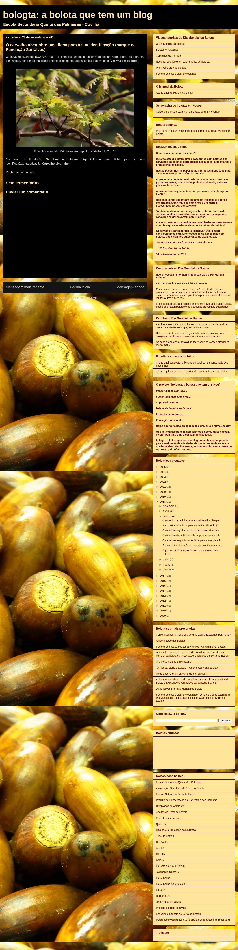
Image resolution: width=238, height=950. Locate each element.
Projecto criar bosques (168, 818)
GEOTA (160, 854)
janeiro (167, 569)
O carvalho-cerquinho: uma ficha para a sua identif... (192, 540)
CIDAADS (161, 842)
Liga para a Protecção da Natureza (176, 829)
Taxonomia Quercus (167, 871)
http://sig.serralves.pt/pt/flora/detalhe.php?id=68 (85, 151)
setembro (168, 516)
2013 (163, 595)
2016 (163, 580)
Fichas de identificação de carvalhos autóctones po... (192, 545)
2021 (163, 486)
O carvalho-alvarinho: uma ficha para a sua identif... (191, 535)
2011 (163, 605)
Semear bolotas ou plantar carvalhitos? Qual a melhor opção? (191, 646)
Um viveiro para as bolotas (171, 67)
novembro (169, 506)
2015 (163, 585)
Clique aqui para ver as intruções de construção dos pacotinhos (192, 371)
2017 (163, 575)
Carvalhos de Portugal (168, 55)
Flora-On (161, 889)
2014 (163, 590)
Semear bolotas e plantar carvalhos (176, 73)
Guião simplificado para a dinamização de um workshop (188, 111)
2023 (163, 476)
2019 (163, 496)
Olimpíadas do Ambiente (170, 806)
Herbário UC (163, 895)
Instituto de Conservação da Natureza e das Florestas (186, 800)
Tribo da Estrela (165, 835)
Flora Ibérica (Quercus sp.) (171, 883)
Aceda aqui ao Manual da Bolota (174, 92)
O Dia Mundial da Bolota (170, 43)
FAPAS (160, 859)
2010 (163, 610)
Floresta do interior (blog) (170, 865)
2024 (163, 471)
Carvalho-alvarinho (55, 163)
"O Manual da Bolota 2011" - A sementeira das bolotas (187, 667)
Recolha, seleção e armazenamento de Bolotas (183, 61)
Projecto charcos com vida (171, 907)
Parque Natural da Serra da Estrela (176, 794)
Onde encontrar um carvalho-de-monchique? (181, 673)
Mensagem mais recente (25, 287)
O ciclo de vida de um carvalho (173, 661)
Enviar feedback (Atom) (83, 298)
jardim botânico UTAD (168, 901)
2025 (163, 466)
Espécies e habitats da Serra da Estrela (178, 913)
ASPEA (160, 848)
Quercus (161, 824)
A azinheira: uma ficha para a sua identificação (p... (191, 525)
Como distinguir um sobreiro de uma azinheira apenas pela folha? (193, 634)
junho (166, 559)
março (167, 564)
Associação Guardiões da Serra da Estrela (180, 788)
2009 (163, 615)
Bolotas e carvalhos (167, 49)
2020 (163, 491)
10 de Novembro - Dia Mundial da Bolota (179, 688)
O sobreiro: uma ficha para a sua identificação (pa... (191, 520)
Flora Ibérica (163, 877)
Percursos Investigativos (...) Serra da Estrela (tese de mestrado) (193, 919)
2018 (163, 501)
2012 (163, 600)
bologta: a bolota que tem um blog (78, 15)
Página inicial (80, 287)
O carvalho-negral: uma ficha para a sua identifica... (191, 530)
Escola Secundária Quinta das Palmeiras (179, 782)
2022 (163, 481)
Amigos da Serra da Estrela (171, 812)
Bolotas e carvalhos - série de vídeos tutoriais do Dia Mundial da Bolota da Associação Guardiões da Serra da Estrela (192, 681)
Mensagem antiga (130, 287)
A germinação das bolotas (170, 640)
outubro (167, 510)
